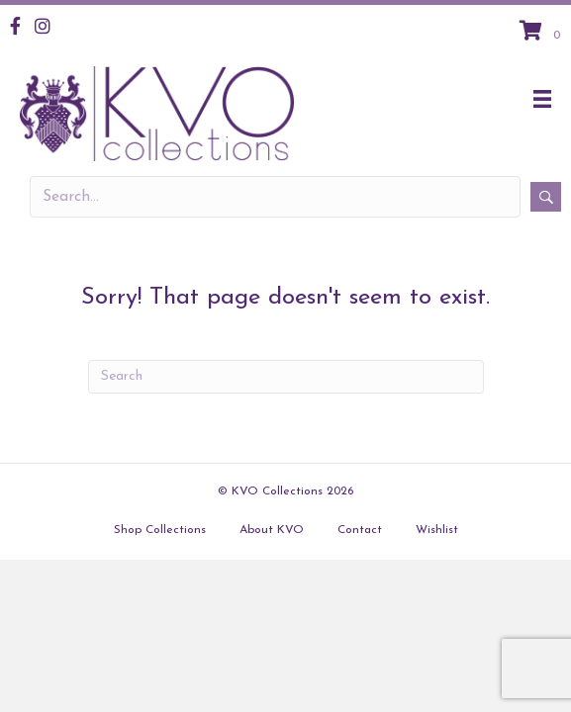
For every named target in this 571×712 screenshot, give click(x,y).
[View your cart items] (543, 32)
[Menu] (542, 99)
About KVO (271, 530)
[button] (545, 197)
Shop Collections (160, 530)
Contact (359, 530)
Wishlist (437, 530)
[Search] (286, 377)
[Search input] (275, 197)
